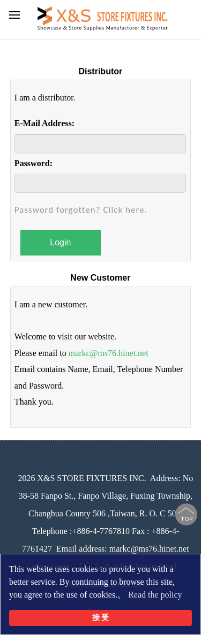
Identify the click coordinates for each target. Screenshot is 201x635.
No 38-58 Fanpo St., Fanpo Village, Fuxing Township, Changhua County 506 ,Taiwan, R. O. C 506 (106, 496)
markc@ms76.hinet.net (108, 353)
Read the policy (155, 594)
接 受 (100, 617)
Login (60, 242)
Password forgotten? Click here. (80, 209)
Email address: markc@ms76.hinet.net (122, 548)
